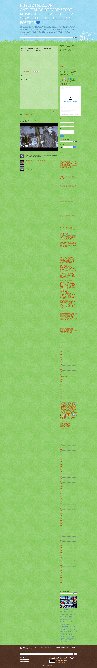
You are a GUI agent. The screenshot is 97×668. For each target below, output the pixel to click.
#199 (61, 579)
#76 (61, 500)
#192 (61, 567)
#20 (61, 366)
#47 (61, 446)
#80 (61, 506)
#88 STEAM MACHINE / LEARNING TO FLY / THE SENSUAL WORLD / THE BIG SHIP (68, 243)
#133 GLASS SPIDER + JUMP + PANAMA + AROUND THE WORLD (68, 246)
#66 (61, 483)
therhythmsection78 (74, 114)
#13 (61, 354)
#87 (61, 518)
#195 (61, 572)
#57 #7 (61, 468)
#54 (61, 459)
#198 (61, 577)
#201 (61, 582)
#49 (61, 449)
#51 (61, 454)
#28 (61, 379)
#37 (61, 394)
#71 (61, 491)
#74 (61, 496)
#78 (61, 503)
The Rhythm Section (65, 114)
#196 (26, 154)
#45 (61, 442)
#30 (61, 383)
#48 (61, 447)
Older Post (55, 111)
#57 (61, 464)
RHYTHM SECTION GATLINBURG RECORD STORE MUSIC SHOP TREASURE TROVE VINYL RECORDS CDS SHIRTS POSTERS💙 (47, 14)
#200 (61, 580)
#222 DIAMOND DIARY (64, 279)
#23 (61, 371)
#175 (61, 535)
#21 (61, 367)
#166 (61, 522)
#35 (61, 391)
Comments (22, 661)
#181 (61, 545)
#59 (61, 471)
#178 (61, 540)
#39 (61, 398)
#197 (61, 575)
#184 (61, 550)
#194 (61, 570)
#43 (61, 422)
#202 (61, 584)
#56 (61, 463)
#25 (61, 374)
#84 (61, 513)
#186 (61, 554)
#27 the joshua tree (63, 378)
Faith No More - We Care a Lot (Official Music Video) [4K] (35, 160)
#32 (61, 386)
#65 (61, 481)
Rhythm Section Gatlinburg (62, 660)
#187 (61, 555)
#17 (61, 361)
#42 (61, 420)
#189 (61, 559)
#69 (61, 488)
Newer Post (23, 111)
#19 (61, 364)
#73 (61, 495)
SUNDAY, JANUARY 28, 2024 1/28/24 (67, 176)
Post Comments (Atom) (29, 114)
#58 (61, 469)
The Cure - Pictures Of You (26, 117)
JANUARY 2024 (63, 178)
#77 (61, 501)
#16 (61, 359)
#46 (61, 444)
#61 (61, 474)
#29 (61, 381)
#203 (61, 585)
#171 (61, 530)
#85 (61, 515)
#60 (61, 473)
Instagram (62, 66)
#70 (61, 490)
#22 (61, 369)
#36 (61, 393)
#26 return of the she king (64, 376)
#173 (61, 532)
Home (39, 111)
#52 (61, 456)
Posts (21, 659)
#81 (61, 508)
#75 (61, 498)
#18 (61, 362)
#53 (61, 458)
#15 (61, 357)
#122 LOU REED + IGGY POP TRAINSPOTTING (65, 234)
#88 (61, 520)
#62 (61, 476)
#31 (61, 384)
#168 (61, 525)
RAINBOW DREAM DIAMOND (66, 280)
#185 (61, 552)
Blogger (53, 665)
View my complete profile (60, 662)
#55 (61, 461)
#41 (61, 401)
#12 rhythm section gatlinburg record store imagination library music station (67, 352)
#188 (61, 557)
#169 (61, 527)
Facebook (62, 63)
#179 (61, 542)
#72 (61, 493)
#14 (61, 356)
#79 (61, 505)
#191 (61, 565)
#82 (61, 510)
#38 (61, 396)
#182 (61, 547)
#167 (61, 523)
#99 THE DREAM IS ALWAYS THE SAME (68, 241)
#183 (61, 549)
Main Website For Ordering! (65, 64)
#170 (61, 528)
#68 (61, 486)
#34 (61, 389)
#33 (61, 388)
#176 (61, 537)
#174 (61, 533)
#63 (61, 478)
